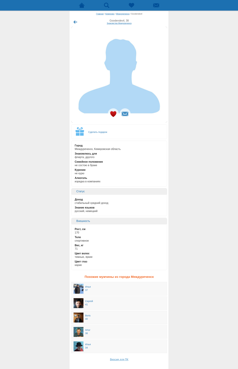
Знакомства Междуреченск (119, 23)
